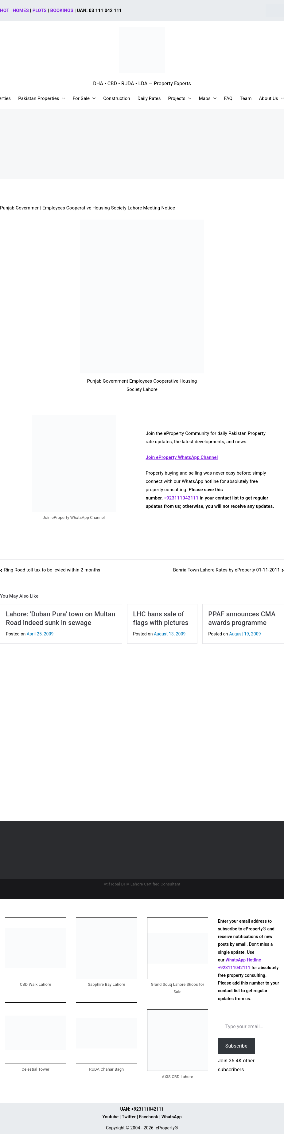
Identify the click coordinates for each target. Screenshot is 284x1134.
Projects (180, 98)
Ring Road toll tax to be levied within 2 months (52, 570)
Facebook (148, 1116)
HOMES (21, 10)
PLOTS (40, 10)
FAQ (228, 98)
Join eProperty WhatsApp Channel (182, 457)
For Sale (84, 98)
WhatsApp (171, 1116)
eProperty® (167, 1127)
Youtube (110, 1116)
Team (245, 98)
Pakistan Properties (41, 98)
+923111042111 (181, 498)
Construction (116, 98)
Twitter (129, 1116)
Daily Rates (149, 98)
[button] (62, 98)
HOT (4, 10)
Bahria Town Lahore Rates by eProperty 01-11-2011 (226, 570)
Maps (208, 98)
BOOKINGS (61, 10)
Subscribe (236, 1046)
